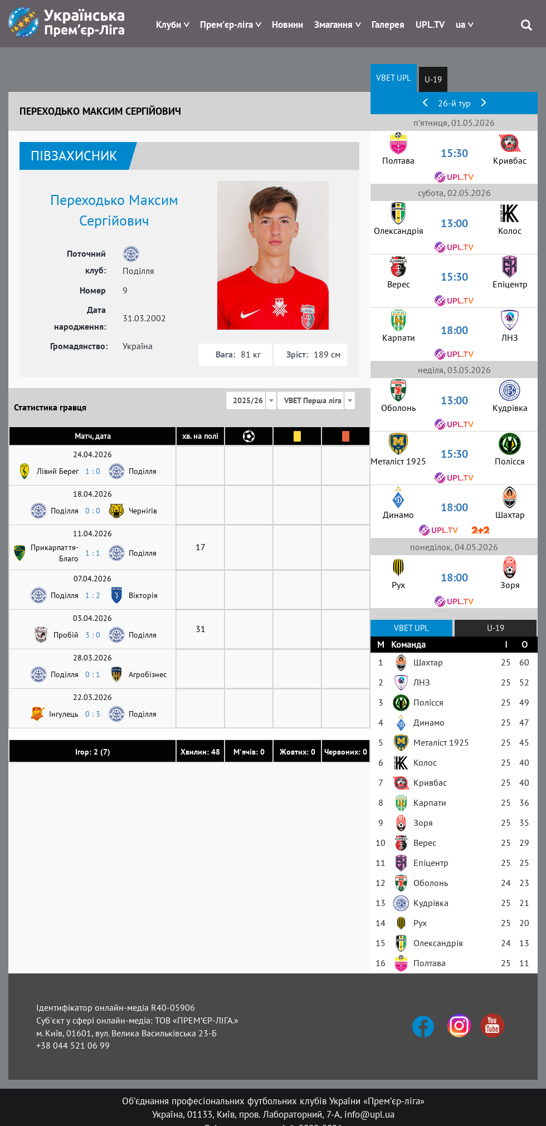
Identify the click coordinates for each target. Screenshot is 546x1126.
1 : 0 (92, 471)
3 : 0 (92, 635)
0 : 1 (92, 674)
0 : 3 (92, 714)
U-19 (433, 79)
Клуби (168, 24)
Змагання (333, 24)
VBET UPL (393, 77)
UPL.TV (430, 24)
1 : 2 (92, 595)
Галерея (388, 24)
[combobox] (251, 400)
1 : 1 (92, 553)
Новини (287, 24)
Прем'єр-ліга (226, 24)
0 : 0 (92, 511)
